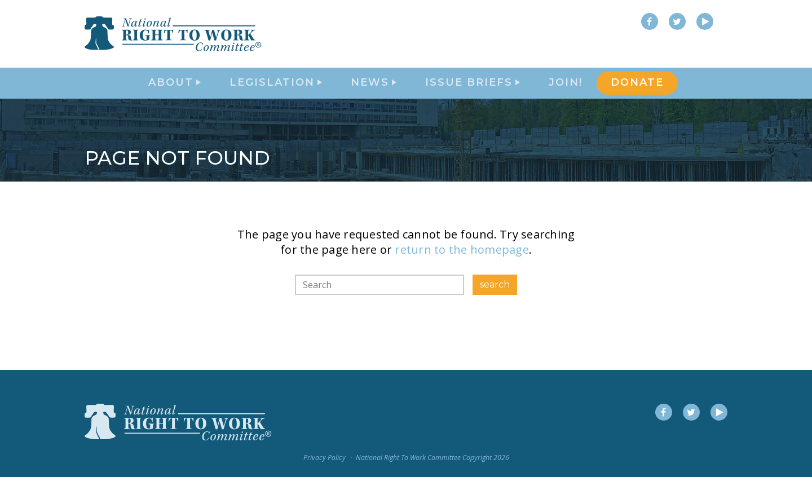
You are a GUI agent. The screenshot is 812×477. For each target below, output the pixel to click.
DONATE (637, 99)
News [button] (373, 99)
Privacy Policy (324, 457)
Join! (565, 99)
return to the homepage (462, 280)
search (495, 314)
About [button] (174, 99)
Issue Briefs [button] (472, 99)
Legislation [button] (276, 99)
